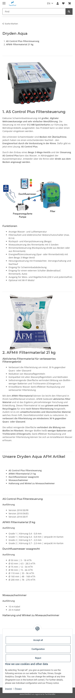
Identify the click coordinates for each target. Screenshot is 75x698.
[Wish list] (63, 3)
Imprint (8, 689)
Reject (38, 658)
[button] (57, 3)
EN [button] (48, 3)
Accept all (38, 640)
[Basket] (69, 3)
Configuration (38, 649)
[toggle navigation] (4, 2)
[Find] (34, 11)
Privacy (18, 689)
